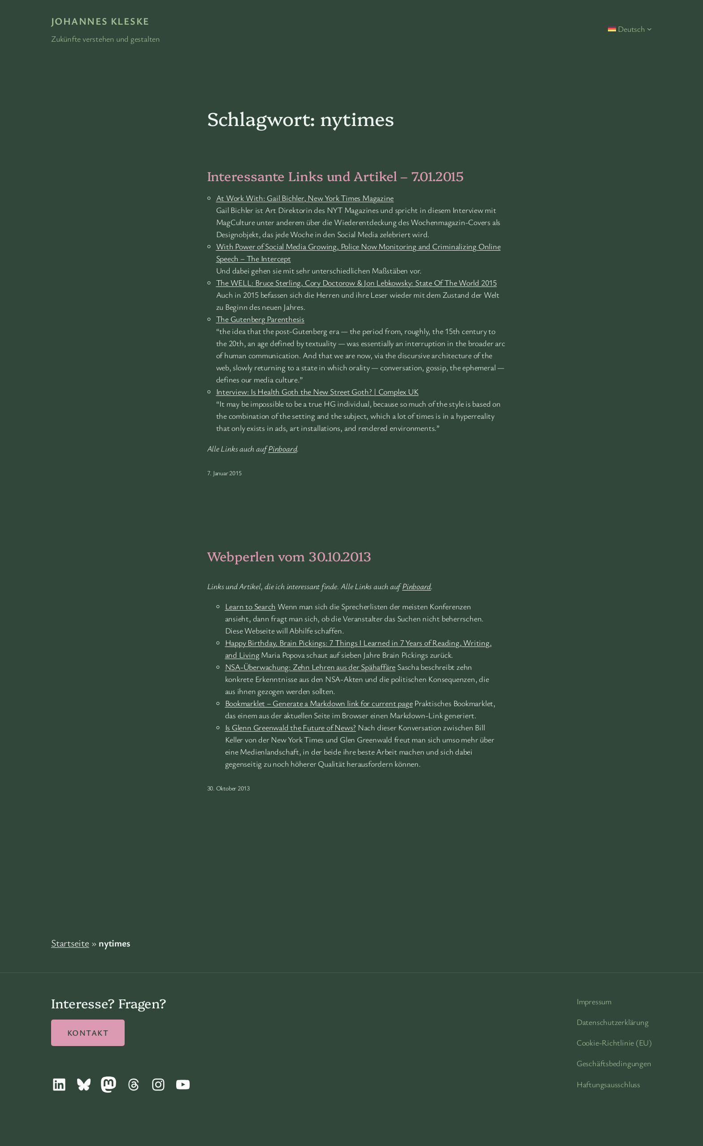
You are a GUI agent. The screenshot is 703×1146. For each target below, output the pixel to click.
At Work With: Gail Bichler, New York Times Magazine (305, 197)
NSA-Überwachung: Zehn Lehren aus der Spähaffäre (310, 666)
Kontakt (87, 1032)
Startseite (70, 942)
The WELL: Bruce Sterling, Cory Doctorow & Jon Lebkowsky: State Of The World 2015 (356, 282)
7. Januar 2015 (224, 473)
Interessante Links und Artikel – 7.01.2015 (335, 176)
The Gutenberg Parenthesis (260, 318)
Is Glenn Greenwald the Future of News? (290, 727)
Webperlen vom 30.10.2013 (289, 556)
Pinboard (282, 448)
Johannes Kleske (100, 20)
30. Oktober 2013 (228, 788)
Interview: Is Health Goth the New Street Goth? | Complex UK (317, 391)
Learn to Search (250, 606)
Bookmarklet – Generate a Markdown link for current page (319, 703)
